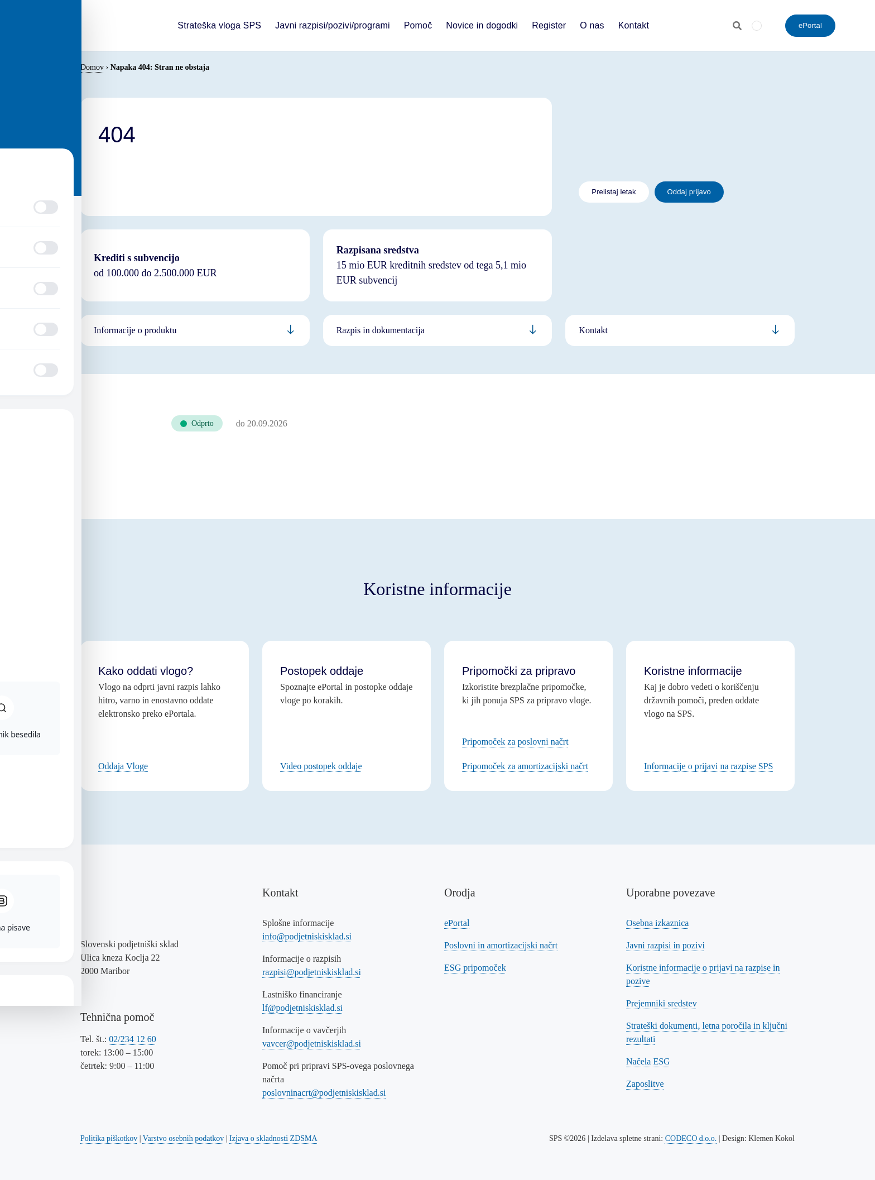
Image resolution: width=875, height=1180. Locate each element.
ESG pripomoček (475, 967)
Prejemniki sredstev (661, 1003)
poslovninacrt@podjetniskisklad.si (324, 1092)
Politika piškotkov (108, 1138)
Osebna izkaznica (657, 923)
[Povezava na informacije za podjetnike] (437, 330)
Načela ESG (648, 1061)
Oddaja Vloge (123, 766)
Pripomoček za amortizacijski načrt (525, 766)
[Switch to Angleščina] (756, 25)
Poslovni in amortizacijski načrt (500, 945)
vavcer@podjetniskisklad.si (311, 1043)
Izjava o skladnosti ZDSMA (273, 1138)
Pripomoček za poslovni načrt (515, 741)
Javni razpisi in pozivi (665, 945)
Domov (92, 67)
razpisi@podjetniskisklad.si (311, 972)
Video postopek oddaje (321, 766)
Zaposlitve (645, 1083)
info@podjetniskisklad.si (307, 936)
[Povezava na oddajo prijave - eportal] (689, 192)
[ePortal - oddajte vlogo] (810, 26)
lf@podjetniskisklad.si (302, 1008)
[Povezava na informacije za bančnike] (680, 330)
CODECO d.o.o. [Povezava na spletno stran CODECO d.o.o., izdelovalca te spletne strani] (691, 1138)
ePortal (456, 923)
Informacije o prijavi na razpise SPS (708, 766)
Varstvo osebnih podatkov (183, 1138)
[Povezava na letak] (613, 192)
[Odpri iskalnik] (737, 25)
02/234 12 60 (132, 1039)
